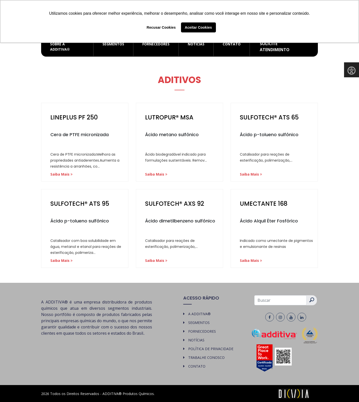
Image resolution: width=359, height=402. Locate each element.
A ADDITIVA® (199, 313)
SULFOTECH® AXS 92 (174, 204)
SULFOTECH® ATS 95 (79, 204)
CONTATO (232, 44)
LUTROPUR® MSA (169, 117)
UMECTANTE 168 (263, 204)
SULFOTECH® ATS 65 (269, 117)
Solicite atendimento (274, 46)
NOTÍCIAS (196, 44)
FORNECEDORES (156, 44)
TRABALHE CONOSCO (206, 357)
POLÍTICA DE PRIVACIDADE (210, 348)
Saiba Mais (61, 174)
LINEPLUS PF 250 (74, 117)
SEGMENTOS (113, 44)
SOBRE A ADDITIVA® (60, 47)
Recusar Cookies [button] (161, 27)
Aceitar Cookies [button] (198, 27)
